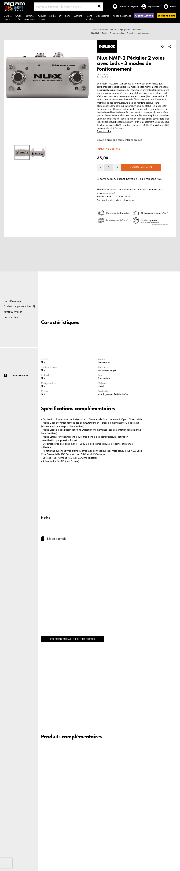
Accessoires (102, 16)
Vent (89, 17)
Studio (52, 16)
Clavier (42, 17)
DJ (60, 16)
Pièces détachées (121, 16)
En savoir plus (104, 131)
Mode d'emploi (57, 538)
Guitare (8, 17)
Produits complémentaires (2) (19, 306)
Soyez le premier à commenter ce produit (119, 140)
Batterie (29, 17)
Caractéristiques (12, 301)
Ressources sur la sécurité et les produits (72, 639)
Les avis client (11, 317)
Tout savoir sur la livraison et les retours (115, 200)
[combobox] (68, 6)
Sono (68, 16)
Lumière (78, 16)
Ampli (18, 17)
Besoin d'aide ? (21, 375)
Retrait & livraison (13, 312)
